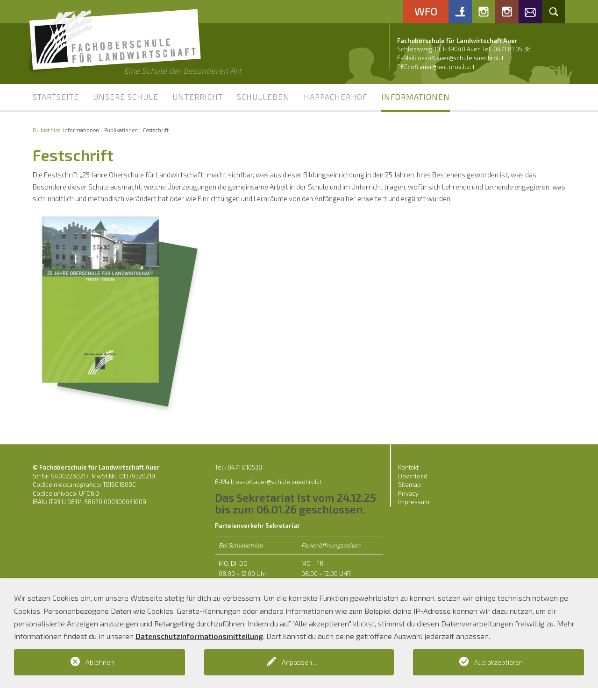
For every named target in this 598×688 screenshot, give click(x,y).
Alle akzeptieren (498, 662)
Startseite (56, 96)
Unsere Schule (125, 96)
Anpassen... (299, 662)
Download (412, 476)
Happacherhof (335, 96)
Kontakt (408, 467)
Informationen (415, 96)
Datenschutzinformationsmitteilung (199, 636)
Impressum (413, 501)
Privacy (408, 493)
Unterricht (197, 96)
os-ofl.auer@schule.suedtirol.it (461, 58)
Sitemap (409, 484)
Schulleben (263, 96)
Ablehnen (99, 662)
